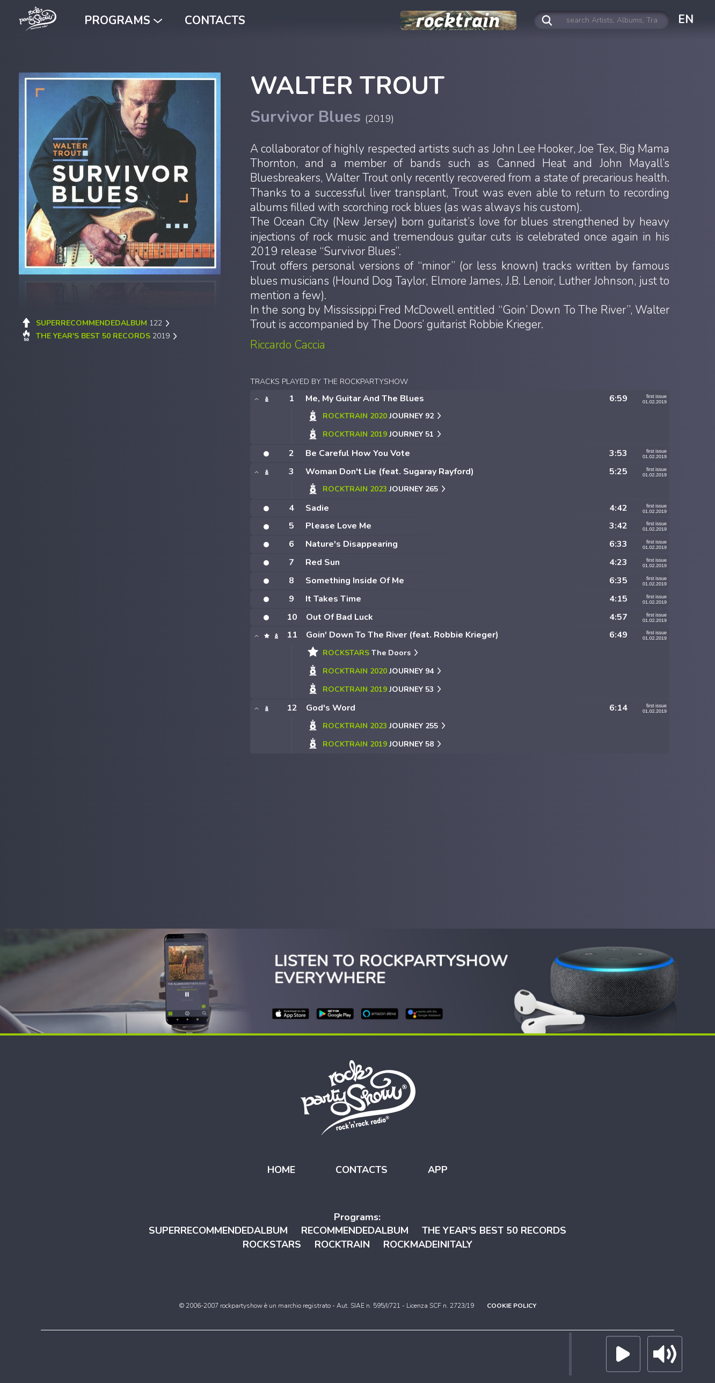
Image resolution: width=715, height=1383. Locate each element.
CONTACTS (215, 20)
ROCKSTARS (272, 1244)
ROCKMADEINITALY (427, 1244)
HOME (281, 1169)
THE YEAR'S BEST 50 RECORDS (494, 1230)
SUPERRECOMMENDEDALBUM (218, 1230)
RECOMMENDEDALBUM (354, 1230)
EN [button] (686, 19)
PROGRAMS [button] (123, 20)
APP (438, 1169)
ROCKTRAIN (342, 1244)
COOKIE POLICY (511, 1305)
